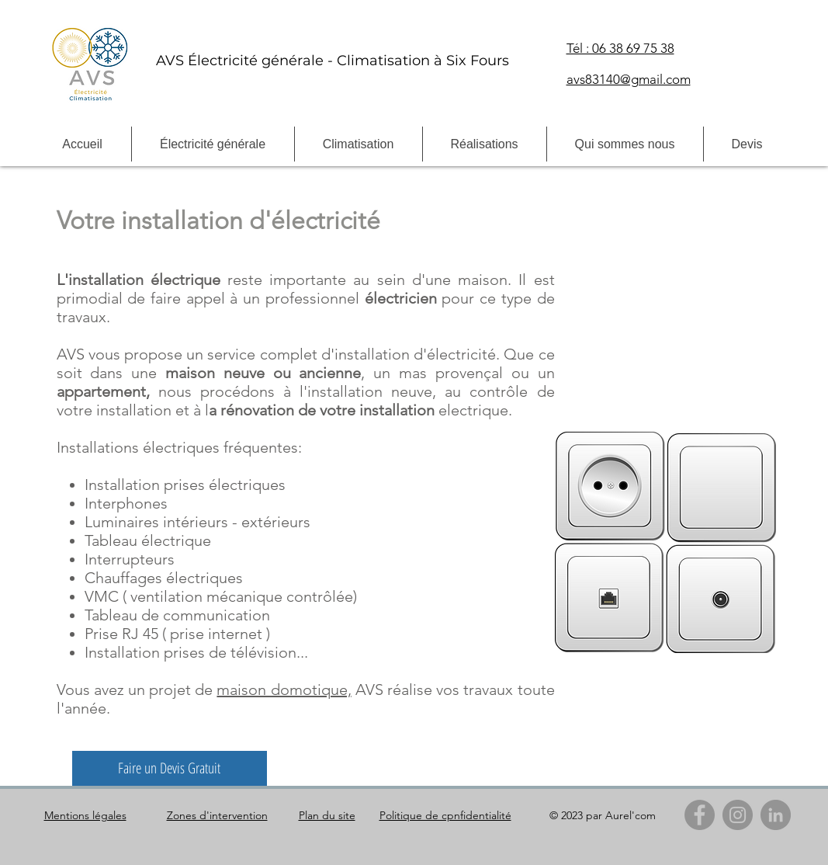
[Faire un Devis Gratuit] (169, 768)
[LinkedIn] (775, 815)
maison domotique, (284, 689)
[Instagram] (737, 815)
